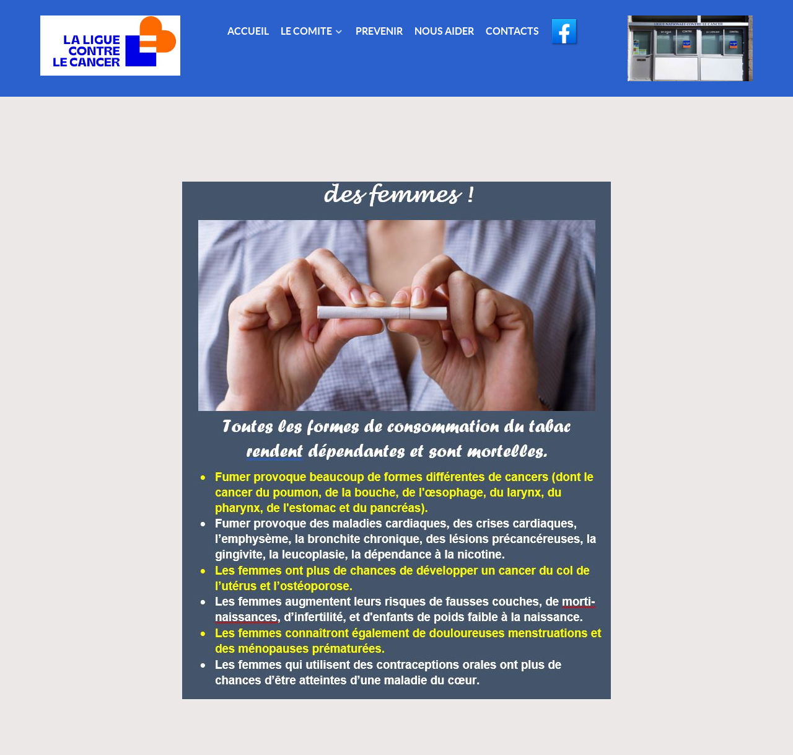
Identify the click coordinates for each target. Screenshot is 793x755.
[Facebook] (566, 32)
